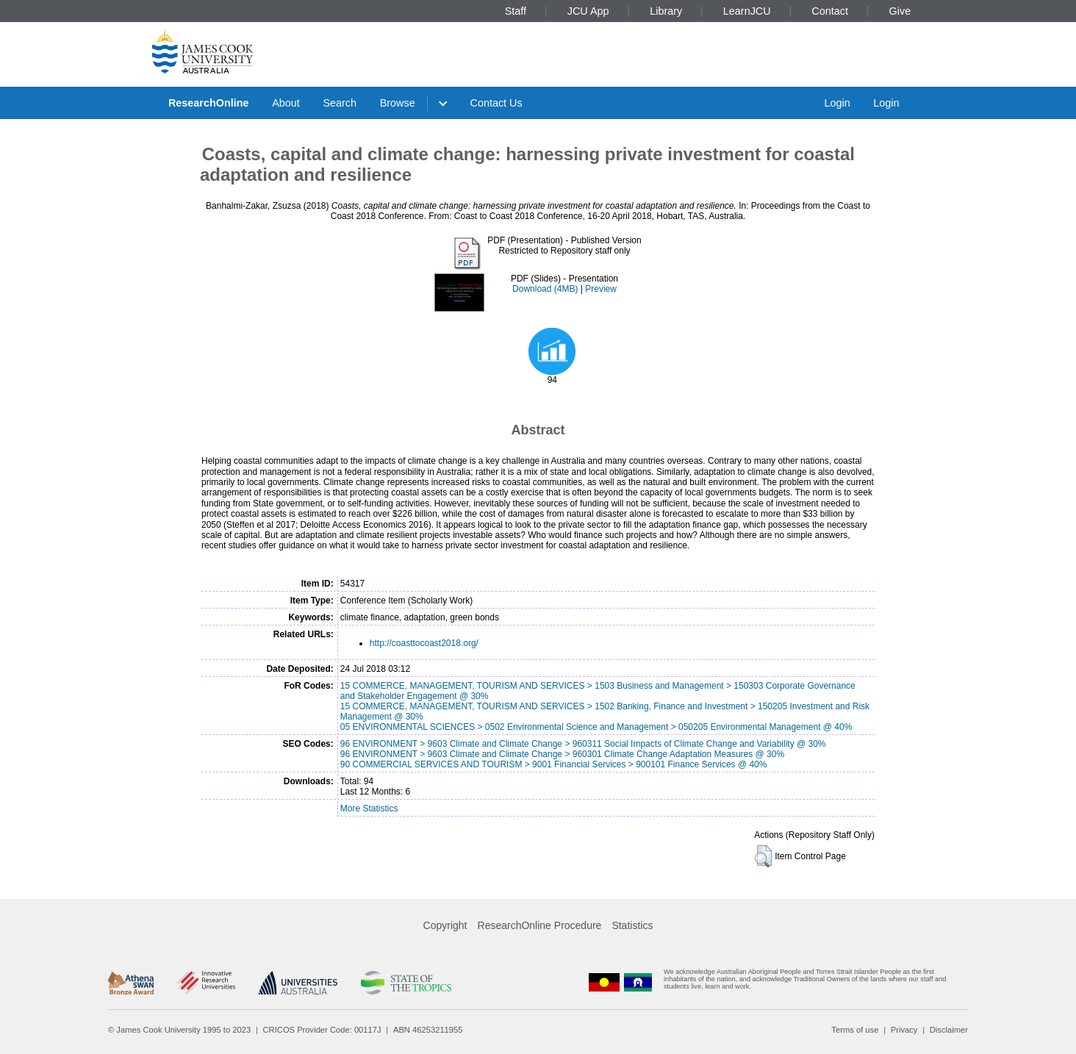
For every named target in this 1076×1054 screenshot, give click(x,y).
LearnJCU (747, 11)
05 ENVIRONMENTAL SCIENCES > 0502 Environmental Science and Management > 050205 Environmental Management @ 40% (596, 727)
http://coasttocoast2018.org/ (424, 643)
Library (666, 11)
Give (900, 11)
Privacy (904, 1029)
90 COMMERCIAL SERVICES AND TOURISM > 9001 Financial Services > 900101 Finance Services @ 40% (553, 764)
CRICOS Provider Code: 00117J (322, 1029)
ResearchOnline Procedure (540, 925)
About (286, 103)
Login (837, 103)
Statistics (632, 925)
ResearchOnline (208, 103)
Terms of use (854, 1029)
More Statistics (369, 808)
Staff (515, 11)
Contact (829, 11)
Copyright (445, 925)
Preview (601, 289)
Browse (397, 103)
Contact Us (496, 103)
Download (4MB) (545, 289)
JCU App (588, 11)
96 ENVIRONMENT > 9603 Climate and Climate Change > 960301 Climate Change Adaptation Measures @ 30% (562, 754)
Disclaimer (949, 1029)
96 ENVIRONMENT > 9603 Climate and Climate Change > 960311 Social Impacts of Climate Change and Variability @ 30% (583, 744)
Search (339, 103)
